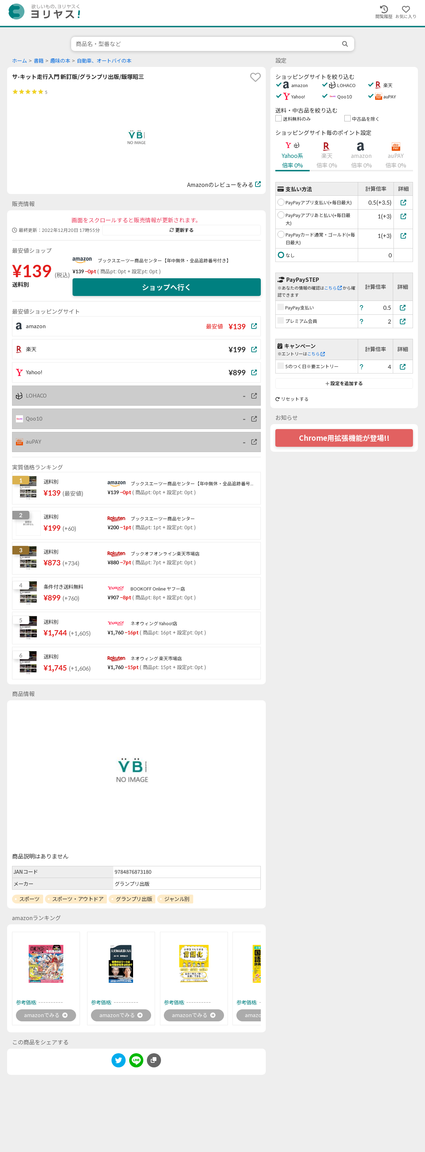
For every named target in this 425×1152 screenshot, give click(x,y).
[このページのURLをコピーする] (154, 1061)
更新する (182, 230)
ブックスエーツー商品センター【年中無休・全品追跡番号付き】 (164, 260)
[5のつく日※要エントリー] (403, 366)
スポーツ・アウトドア (78, 899)
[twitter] (118, 1062)
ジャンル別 (177, 899)
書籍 (39, 61)
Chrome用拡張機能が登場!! (344, 438)
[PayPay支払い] (403, 307)
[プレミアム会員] (403, 321)
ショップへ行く (166, 287)
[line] (136, 1062)
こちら (333, 288)
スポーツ (29, 899)
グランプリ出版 (134, 899)
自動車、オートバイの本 (104, 61)
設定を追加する (344, 383)
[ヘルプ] (361, 307)
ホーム (19, 61)
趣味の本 (60, 61)
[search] (345, 44)
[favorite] (255, 77)
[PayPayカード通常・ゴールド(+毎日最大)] (403, 235)
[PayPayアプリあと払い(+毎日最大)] (403, 216)
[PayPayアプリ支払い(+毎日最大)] (403, 202)
